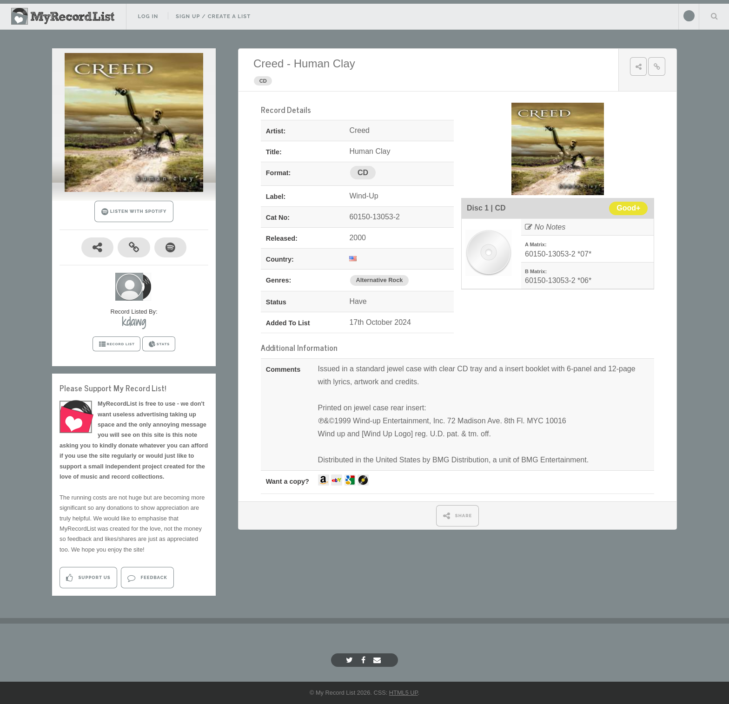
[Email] (378, 660)
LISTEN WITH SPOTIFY (134, 212)
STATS (159, 344)
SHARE (457, 516)
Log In (148, 16)
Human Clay (324, 63)
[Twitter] (350, 660)
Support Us (88, 578)
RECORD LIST (116, 344)
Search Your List (714, 16)
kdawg (134, 321)
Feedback (147, 578)
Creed (268, 63)
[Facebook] (364, 660)
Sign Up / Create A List (213, 16)
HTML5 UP (403, 692)
